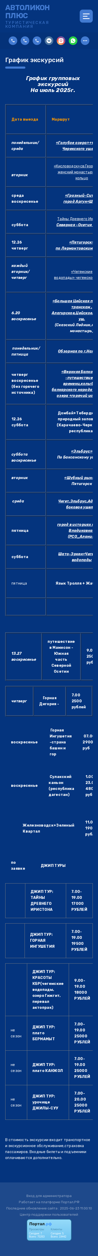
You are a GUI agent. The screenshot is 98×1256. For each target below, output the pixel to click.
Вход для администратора (49, 1196)
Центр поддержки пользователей (49, 1214)
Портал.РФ (70, 1202)
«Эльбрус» (82, 451)
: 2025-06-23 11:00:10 (75, 1208)
